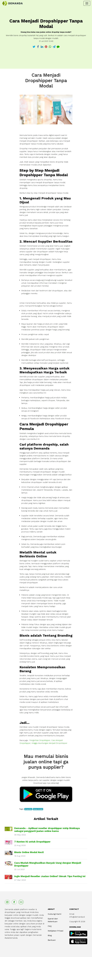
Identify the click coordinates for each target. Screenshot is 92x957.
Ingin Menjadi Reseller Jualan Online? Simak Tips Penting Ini (49, 876)
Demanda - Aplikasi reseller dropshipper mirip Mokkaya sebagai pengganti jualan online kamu (47, 829)
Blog (50, 935)
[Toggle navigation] (86, 3)
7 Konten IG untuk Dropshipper (32, 841)
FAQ (50, 926)
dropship (28, 809)
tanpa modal (38, 809)
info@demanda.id (77, 917)
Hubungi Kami (54, 914)
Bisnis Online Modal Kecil (29, 852)
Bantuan (52, 940)
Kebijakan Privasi (55, 931)
